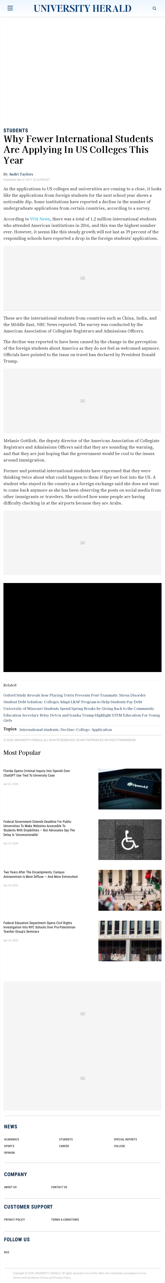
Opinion (9, 1152)
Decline (67, 729)
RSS (6, 1252)
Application (102, 729)
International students (39, 729)
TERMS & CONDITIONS (65, 1219)
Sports (9, 1146)
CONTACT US (59, 1187)
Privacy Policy (62, 1277)
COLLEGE (119, 1146)
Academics (11, 1139)
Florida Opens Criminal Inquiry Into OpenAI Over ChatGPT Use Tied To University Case (36, 773)
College (82, 729)
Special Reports (125, 1139)
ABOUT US (10, 1187)
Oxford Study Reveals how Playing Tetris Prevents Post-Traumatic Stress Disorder (74, 695)
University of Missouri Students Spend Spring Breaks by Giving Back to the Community (78, 708)
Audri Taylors (21, 174)
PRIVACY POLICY (14, 1219)
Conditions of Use (37, 1277)
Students (15, 131)
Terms (17, 1277)
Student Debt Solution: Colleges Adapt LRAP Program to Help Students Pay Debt (72, 701)
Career (64, 1146)
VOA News (40, 219)
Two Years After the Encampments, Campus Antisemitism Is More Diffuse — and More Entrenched (40, 874)
